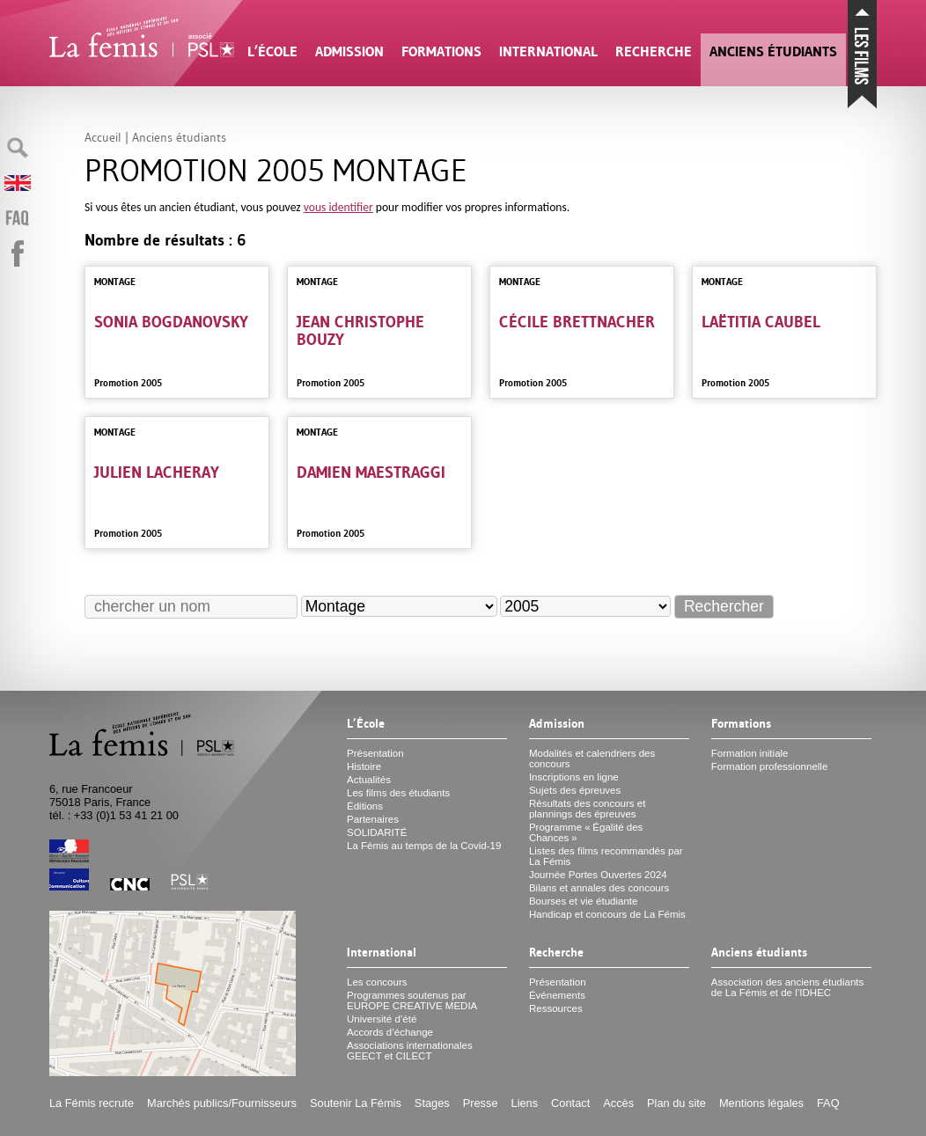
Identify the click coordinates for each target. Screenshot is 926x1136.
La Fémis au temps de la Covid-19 (424, 845)
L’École (272, 51)
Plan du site (676, 1103)
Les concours (377, 982)
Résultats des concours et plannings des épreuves (587, 808)
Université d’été (381, 1019)
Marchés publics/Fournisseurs (222, 1103)
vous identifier (338, 207)
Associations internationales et (410, 1050)
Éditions (365, 806)
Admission (349, 51)
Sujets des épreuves (575, 790)
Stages (432, 1103)
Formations (441, 51)
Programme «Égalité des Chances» (586, 832)
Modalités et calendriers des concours (592, 758)
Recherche (653, 51)
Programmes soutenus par (412, 1000)
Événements (557, 995)
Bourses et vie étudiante (583, 901)
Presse (480, 1103)
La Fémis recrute (91, 1103)
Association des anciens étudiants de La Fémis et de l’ (787, 987)
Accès (618, 1103)
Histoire (364, 766)
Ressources (556, 1008)
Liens (525, 1103)
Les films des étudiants (398, 793)
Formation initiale (750, 753)
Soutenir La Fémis (355, 1103)
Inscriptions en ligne (574, 777)
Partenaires (373, 819)
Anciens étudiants (773, 51)
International (548, 51)
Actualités (369, 779)
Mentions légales (761, 1103)
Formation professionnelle (769, 766)
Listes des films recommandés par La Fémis (606, 856)
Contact (570, 1103)
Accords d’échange (390, 1032)
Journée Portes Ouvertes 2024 (598, 874)
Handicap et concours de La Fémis (607, 914)
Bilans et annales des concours (599, 888)
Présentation (375, 753)
